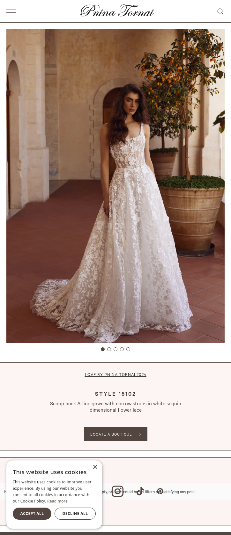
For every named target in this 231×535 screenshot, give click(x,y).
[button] (12, 11)
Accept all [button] (32, 513)
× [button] (95, 467)
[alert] (54, 494)
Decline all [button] (75, 513)
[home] (115, 11)
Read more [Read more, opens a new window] (57, 501)
